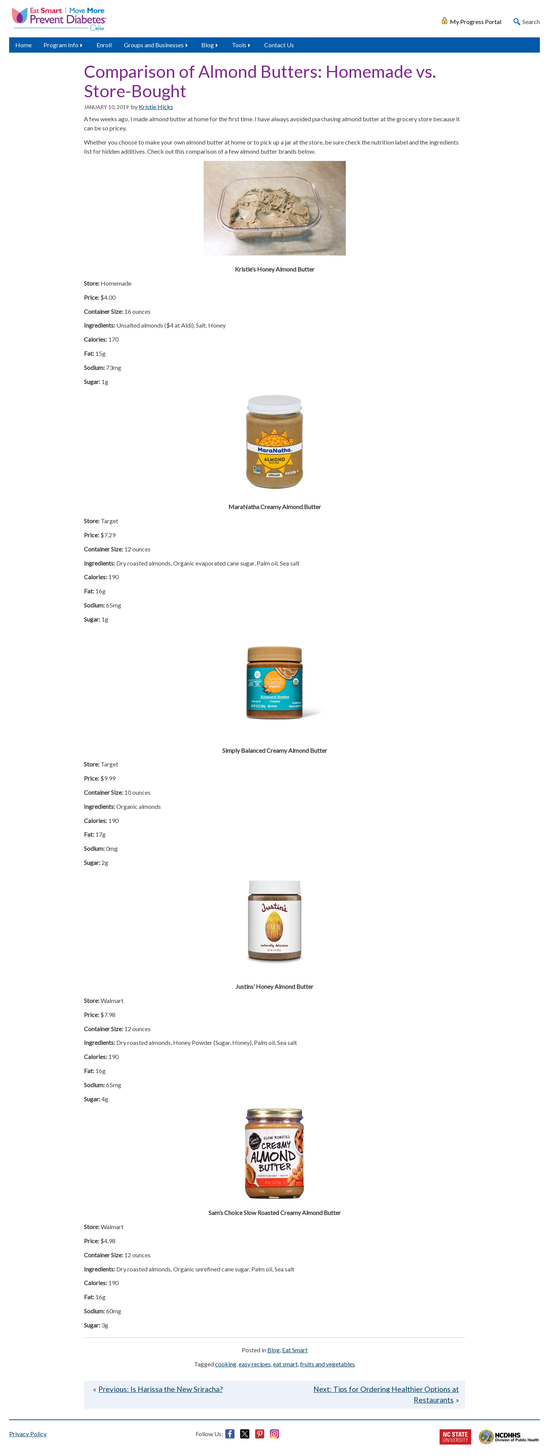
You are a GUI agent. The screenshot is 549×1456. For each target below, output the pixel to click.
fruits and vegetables (327, 1364)
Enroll (104, 44)
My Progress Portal (475, 21)
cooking (225, 1364)
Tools (239, 44)
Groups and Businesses (154, 44)
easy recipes (255, 1364)
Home (23, 44)
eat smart (285, 1364)
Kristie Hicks (156, 106)
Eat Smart (295, 1349)
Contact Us (279, 44)
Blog (207, 44)
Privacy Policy (28, 1433)
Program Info (61, 44)
